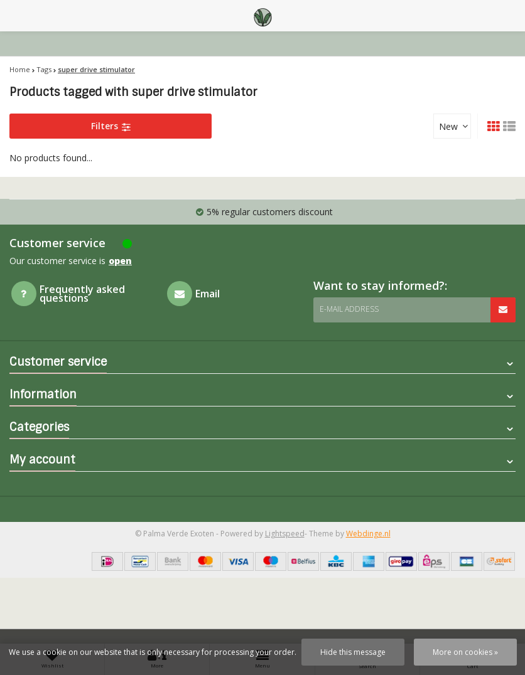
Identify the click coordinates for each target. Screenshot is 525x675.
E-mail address (349, 309)
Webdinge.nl (368, 533)
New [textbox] (448, 126)
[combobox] (452, 126)
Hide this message (353, 652)
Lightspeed (285, 533)
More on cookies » (465, 652)
